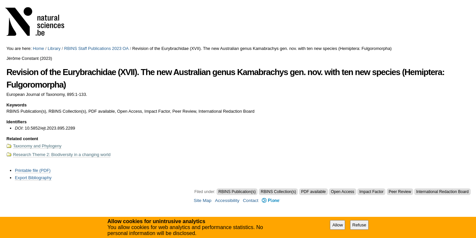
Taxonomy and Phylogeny (37, 145)
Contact (250, 200)
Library (54, 48)
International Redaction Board (442, 191)
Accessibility (227, 200)
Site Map (203, 200)
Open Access (342, 191)
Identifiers (16, 121)
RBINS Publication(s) (237, 191)
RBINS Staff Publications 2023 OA (96, 48)
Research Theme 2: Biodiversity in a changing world (61, 154)
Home (38, 48)
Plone (271, 200)
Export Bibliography (33, 177)
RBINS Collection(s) (278, 191)
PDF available (313, 191)
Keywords (16, 104)
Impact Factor (371, 191)
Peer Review (400, 191)
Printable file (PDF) (33, 170)
